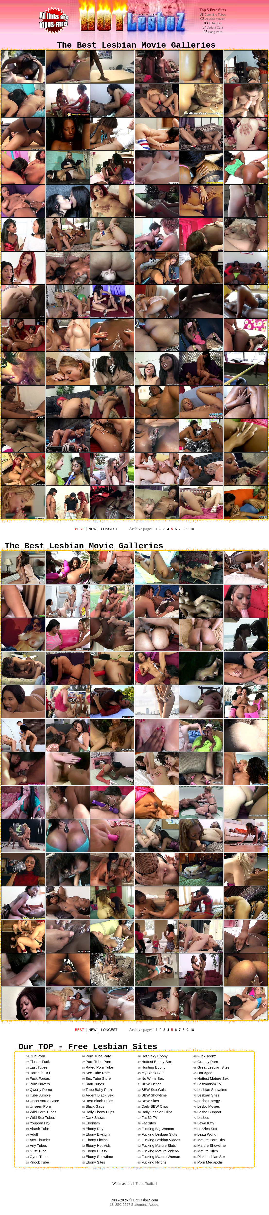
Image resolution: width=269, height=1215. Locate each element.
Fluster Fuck (40, 1062)
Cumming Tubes (215, 14)
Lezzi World (206, 1134)
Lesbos (203, 1117)
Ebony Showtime (99, 1157)
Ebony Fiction (97, 1140)
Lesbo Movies (208, 1106)
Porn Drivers (40, 1084)
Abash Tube (39, 1129)
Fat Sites (148, 1123)
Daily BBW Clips (154, 1106)
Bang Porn (215, 32)
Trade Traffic (145, 1184)
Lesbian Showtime (212, 1090)
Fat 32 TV (149, 1117)
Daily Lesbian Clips (157, 1112)
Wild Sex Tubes (42, 1117)
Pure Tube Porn (98, 1062)
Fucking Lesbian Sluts (159, 1134)
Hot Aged (204, 1073)
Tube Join (215, 23)
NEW (92, 529)
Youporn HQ (40, 1123)
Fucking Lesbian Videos (160, 1140)
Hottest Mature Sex (212, 1078)
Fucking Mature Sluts (158, 1145)
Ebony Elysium (98, 1134)
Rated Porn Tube (99, 1067)
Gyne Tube (38, 1157)
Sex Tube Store (98, 1078)
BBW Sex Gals (153, 1090)
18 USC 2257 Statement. (129, 1205)
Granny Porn (207, 1062)
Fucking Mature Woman (160, 1157)
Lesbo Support (209, 1112)
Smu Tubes (95, 1084)
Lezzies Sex (207, 1129)
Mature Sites (207, 1151)
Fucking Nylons (153, 1162)
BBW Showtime (154, 1095)
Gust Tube (38, 1151)
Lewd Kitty (205, 1123)
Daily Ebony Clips (100, 1112)
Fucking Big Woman (157, 1129)
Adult (34, 1134)
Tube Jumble (40, 1095)
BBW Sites (150, 1101)
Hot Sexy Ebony (154, 1056)
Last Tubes (38, 1067)
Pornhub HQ (40, 1073)
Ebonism (93, 1123)
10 (192, 529)
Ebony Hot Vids (98, 1145)
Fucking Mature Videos (160, 1151)
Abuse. (154, 1205)
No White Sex (152, 1078)
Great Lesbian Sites (213, 1067)
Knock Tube (39, 1162)
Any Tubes (38, 1145)
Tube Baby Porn (99, 1090)
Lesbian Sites (208, 1095)
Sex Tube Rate (98, 1073)
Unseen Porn (40, 1106)
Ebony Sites (95, 1162)
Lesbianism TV (209, 1084)
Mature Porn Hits (211, 1140)
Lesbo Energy (208, 1101)
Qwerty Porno (41, 1090)
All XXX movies (215, 19)
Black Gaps (95, 1106)
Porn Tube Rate (98, 1056)
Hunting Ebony (153, 1067)
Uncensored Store (44, 1101)
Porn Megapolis (210, 1162)
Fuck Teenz (206, 1056)
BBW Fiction (151, 1084)
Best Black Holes (99, 1101)
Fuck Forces (40, 1078)
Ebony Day (94, 1129)
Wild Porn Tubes (43, 1112)
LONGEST (109, 529)
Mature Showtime (211, 1145)
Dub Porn (37, 1056)
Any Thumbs (40, 1140)
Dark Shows (95, 1117)
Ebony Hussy (96, 1151)
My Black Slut (152, 1073)
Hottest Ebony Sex (156, 1062)
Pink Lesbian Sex (211, 1157)
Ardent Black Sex (99, 1095)
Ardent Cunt (215, 27)
